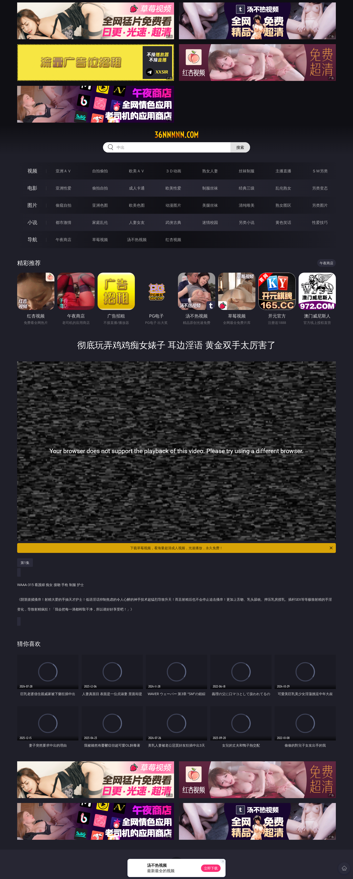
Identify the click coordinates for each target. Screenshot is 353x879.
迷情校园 (210, 222)
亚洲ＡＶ (63, 171)
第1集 (25, 562)
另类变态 (320, 188)
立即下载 (211, 868)
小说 (32, 222)
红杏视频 (173, 239)
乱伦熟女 (283, 188)
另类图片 (320, 205)
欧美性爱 (173, 188)
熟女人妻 (210, 171)
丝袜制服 (246, 171)
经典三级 (246, 188)
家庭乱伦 (100, 222)
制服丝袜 (210, 188)
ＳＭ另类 (320, 171)
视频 (32, 170)
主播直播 (283, 171)
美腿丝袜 (210, 205)
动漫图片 (173, 205)
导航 (32, 239)
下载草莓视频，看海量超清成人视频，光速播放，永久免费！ (231, 548)
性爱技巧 (320, 222)
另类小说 (246, 222)
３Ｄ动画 (173, 171)
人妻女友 (137, 222)
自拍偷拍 (100, 171)
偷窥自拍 (63, 205)
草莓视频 (100, 239)
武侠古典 (173, 222)
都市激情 (63, 222)
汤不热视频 (137, 239)
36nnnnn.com (176, 135)
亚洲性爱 (63, 188)
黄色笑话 (283, 222)
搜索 (240, 147)
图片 (32, 205)
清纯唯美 (246, 205)
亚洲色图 (100, 205)
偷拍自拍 (100, 188)
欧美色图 (137, 205)
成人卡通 (137, 188)
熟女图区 (283, 205)
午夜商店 (63, 239)
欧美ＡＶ (137, 171)
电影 (32, 188)
